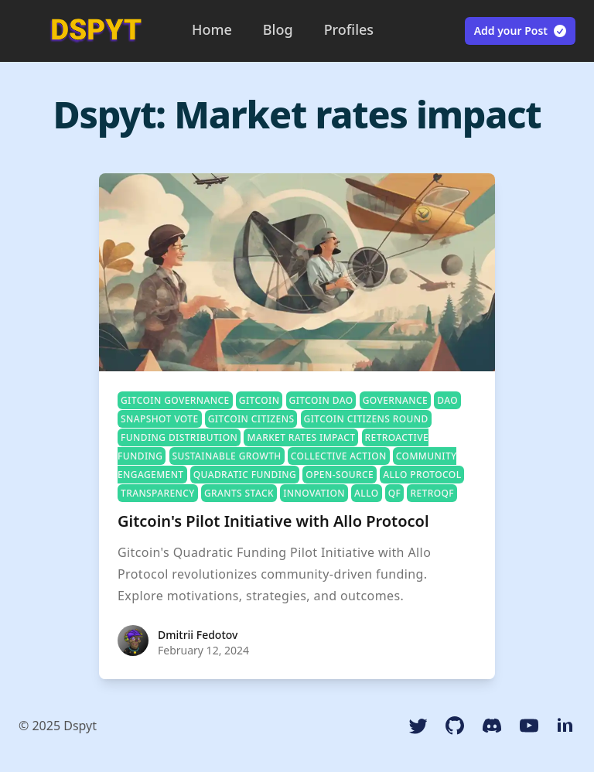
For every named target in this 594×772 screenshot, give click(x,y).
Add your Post (521, 31)
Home (212, 29)
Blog (278, 29)
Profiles (349, 29)
